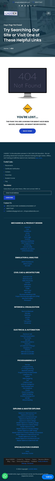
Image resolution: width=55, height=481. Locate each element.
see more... (39, 158)
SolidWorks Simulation (27, 249)
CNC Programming (27, 243)
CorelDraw (27, 323)
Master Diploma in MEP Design (27, 431)
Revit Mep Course (27, 453)
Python (27, 376)
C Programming (27, 367)
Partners (27, 459)
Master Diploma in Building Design (27, 423)
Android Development (27, 396)
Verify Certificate (43, 461)
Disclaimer (30, 463)
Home (6, 48)
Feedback (34, 461)
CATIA (27, 233)
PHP (27, 380)
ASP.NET (27, 398)
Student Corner (10, 178)
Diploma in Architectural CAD (27, 417)
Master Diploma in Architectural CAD (27, 438)
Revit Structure (27, 279)
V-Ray (27, 319)
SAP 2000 (28, 292)
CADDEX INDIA (32, 469)
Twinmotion (27, 321)
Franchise (8, 175)
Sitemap (24, 463)
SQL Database (27, 388)
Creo (27, 229)
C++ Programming (27, 369)
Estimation (27, 285)
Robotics (27, 344)
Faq (6, 181)
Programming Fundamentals (27, 372)
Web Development (27, 386)
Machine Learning (27, 371)
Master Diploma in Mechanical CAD (27, 434)
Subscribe (9, 198)
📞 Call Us (48, 477)
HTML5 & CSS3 (27, 382)
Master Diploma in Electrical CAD (27, 440)
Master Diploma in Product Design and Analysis (27, 432)
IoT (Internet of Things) (27, 346)
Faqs (13, 461)
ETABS (27, 288)
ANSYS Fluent (27, 264)
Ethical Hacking (27, 400)
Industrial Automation (27, 336)
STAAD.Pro (27, 286)
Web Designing (27, 378)
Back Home (27, 131)
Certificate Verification (12, 169)
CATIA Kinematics (27, 251)
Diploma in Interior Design (27, 421)
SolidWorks (27, 231)
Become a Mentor (43, 459)
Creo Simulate (27, 247)
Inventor (27, 239)
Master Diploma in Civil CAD (27, 436)
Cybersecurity (27, 374)
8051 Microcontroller (27, 352)
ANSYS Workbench (27, 262)
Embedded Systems (27, 342)
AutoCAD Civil (27, 277)
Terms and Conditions (23, 461)
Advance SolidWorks (27, 241)
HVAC (27, 451)
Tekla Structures (27, 281)
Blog (8, 461)
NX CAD (27, 235)
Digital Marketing (27, 394)
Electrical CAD (27, 334)
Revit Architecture (27, 311)
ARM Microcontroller (27, 354)
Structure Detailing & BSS (27, 294)
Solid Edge (27, 237)
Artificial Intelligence (27, 384)
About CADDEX (10, 459)
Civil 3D (27, 283)
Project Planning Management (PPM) (27, 296)
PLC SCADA (27, 338)
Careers (7, 172)
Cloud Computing (27, 392)
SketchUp (27, 315)
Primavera (27, 300)
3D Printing (27, 245)
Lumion (27, 317)
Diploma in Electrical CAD (27, 419)
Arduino (27, 350)
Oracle (27, 390)
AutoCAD (27, 227)
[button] (48, 13)
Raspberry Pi (27, 348)
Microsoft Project (27, 298)
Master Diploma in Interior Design (27, 425)
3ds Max (27, 313)
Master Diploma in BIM (27, 427)
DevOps (27, 365)
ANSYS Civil (27, 290)
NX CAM (27, 266)
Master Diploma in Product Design (27, 429)
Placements (9, 165)
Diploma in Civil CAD (27, 415)
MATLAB (27, 340)
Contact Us (20, 459)
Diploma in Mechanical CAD (27, 413)
